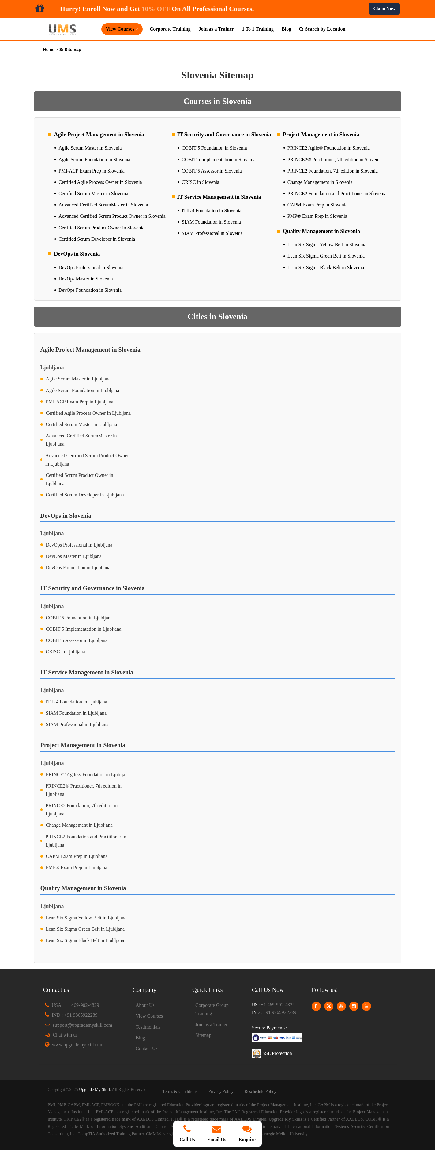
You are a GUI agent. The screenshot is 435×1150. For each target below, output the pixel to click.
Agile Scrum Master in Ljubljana (78, 378)
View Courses (149, 1015)
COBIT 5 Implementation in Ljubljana (84, 629)
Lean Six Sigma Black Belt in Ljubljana (85, 940)
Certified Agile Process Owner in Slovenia (100, 182)
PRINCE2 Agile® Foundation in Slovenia (328, 147)
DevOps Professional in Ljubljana (79, 544)
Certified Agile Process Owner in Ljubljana (88, 413)
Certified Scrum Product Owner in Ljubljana (79, 479)
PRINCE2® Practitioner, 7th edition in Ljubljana (84, 790)
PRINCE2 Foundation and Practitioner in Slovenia (337, 193)
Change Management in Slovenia (320, 182)
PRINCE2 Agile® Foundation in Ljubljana (88, 774)
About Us (145, 1005)
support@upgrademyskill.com (82, 1025)
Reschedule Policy (260, 1091)
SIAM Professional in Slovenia (212, 233)
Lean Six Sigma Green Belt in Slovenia (326, 255)
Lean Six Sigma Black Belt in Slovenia (325, 267)
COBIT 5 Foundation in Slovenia (214, 147)
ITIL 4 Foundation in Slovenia (212, 210)
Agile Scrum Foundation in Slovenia (94, 159)
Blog (286, 29)
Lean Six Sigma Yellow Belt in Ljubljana (86, 917)
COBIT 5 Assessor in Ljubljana (76, 640)
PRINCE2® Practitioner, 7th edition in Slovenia (334, 159)
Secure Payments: (269, 1027)
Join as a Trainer (216, 29)
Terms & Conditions (180, 1091)
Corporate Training (170, 29)
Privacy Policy (221, 1091)
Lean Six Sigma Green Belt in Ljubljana (85, 929)
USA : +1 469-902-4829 (75, 1005)
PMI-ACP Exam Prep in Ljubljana (80, 401)
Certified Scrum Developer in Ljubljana (85, 494)
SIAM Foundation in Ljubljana (76, 713)
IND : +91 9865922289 (75, 1015)
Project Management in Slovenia (321, 135)
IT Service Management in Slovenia (219, 197)
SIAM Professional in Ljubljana (77, 724)
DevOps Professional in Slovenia (90, 267)
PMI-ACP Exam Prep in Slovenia (91, 170)
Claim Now (384, 8)
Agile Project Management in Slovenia (99, 135)
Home (49, 49)
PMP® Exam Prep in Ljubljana (76, 867)
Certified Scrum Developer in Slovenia (96, 239)
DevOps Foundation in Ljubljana (78, 567)
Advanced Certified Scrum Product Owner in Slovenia (111, 216)
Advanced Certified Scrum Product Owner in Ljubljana (87, 459)
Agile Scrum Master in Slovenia (90, 147)
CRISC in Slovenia (200, 182)
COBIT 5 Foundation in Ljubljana (79, 617)
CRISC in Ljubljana (65, 651)
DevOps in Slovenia (77, 254)
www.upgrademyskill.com (78, 1044)
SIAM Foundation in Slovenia (211, 221)
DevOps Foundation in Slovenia (90, 290)
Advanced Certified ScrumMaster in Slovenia (103, 204)
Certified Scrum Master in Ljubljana (81, 424)
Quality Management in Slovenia (321, 231)
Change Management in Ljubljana (79, 825)
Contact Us (147, 1048)
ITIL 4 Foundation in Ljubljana (76, 701)
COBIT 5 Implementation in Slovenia (219, 159)
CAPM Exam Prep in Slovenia (317, 204)
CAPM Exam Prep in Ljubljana (77, 856)
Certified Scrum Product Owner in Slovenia (101, 227)
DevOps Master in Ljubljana (74, 556)
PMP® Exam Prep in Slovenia (317, 216)
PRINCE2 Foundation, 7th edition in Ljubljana (82, 809)
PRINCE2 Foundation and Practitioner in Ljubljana (85, 841)
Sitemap (203, 1035)
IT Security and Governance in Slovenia (224, 135)
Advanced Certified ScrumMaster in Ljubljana (81, 440)
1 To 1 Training (258, 29)
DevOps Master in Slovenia (85, 278)
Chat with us (65, 1034)
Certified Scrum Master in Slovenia (93, 193)
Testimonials (148, 1026)
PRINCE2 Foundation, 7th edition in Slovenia (332, 170)
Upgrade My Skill (94, 1089)
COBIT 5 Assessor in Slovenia (212, 170)
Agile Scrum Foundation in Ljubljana (82, 390)
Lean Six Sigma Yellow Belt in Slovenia (326, 244)
